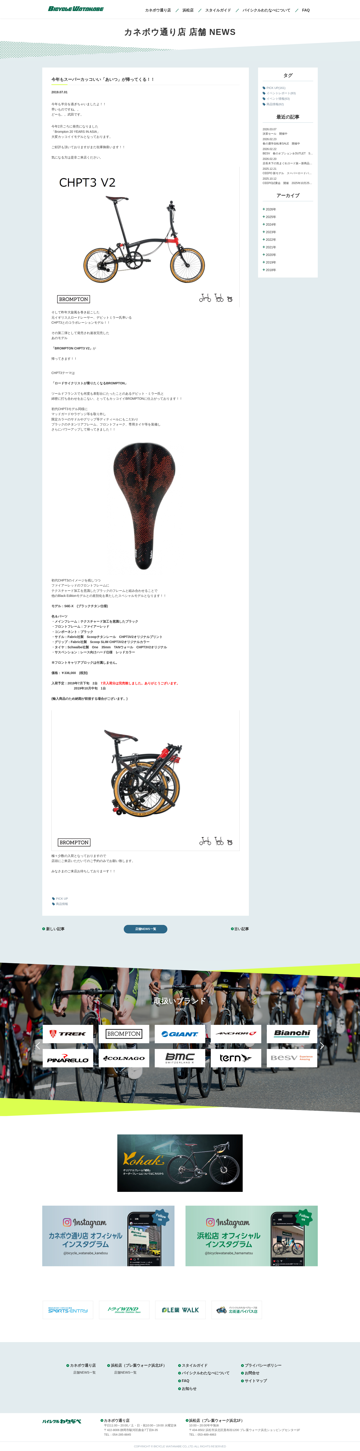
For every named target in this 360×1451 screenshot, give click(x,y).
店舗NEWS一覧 (145, 929)
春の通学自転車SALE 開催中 (281, 143)
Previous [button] (41, 1048)
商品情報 (275, 104)
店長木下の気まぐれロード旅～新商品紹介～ (288, 163)
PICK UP (276, 88)
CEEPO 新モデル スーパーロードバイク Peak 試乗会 (288, 173)
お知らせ (189, 1389)
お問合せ (252, 1373)
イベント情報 (278, 98)
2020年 (271, 255)
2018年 (271, 270)
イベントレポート (281, 93)
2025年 (271, 217)
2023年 (271, 232)
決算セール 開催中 (275, 133)
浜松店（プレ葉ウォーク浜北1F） (139, 1365)
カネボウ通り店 (83, 1365)
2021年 (271, 247)
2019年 (271, 262)
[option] (68, 1049)
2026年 (271, 209)
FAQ (185, 1381)
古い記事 (241, 929)
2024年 (271, 224)
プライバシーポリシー (263, 1365)
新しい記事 (55, 929)
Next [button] (318, 1048)
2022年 (271, 239)
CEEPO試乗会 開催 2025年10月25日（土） (288, 183)
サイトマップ (256, 1381)
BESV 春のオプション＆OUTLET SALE (288, 153)
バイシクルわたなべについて (206, 1373)
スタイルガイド (195, 1365)
